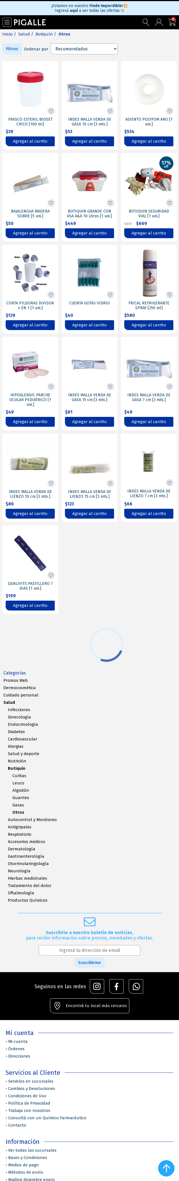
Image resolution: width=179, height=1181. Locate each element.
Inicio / (9, 34)
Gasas (18, 805)
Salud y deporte (23, 753)
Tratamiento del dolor (29, 885)
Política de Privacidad (29, 1103)
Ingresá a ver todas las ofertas (90, 10)
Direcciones (19, 1056)
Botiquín (16, 768)
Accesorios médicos (26, 841)
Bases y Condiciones (27, 1157)
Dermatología (21, 849)
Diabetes (16, 731)
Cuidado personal (20, 695)
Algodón (20, 790)
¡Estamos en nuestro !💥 (89, 5)
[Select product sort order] (84, 48)
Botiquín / (46, 34)
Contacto (17, 1125)
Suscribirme (89, 962)
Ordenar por (36, 49)
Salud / (25, 34)
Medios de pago (23, 1164)
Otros (18, 812)
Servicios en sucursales (30, 1081)
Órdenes (16, 1048)
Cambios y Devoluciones (31, 1088)
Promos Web (15, 680)
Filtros (12, 48)
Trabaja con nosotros (29, 1110)
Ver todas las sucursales (32, 1150)
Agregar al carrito (30, 141)
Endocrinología (23, 724)
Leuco (18, 783)
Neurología (19, 870)
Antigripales (19, 827)
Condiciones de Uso (27, 1095)
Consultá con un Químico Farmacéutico (47, 1117)
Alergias (15, 746)
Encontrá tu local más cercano (96, 1005)
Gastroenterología (26, 856)
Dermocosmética (19, 687)
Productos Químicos (27, 900)
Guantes (20, 797)
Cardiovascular (22, 739)
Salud (9, 702)
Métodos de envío (25, 1172)
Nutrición (17, 761)
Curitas (19, 775)
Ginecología (19, 717)
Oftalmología (21, 892)
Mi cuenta (18, 1041)
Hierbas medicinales (27, 878)
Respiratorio (19, 834)
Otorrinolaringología (28, 863)
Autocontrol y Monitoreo (32, 819)
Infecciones (19, 709)
